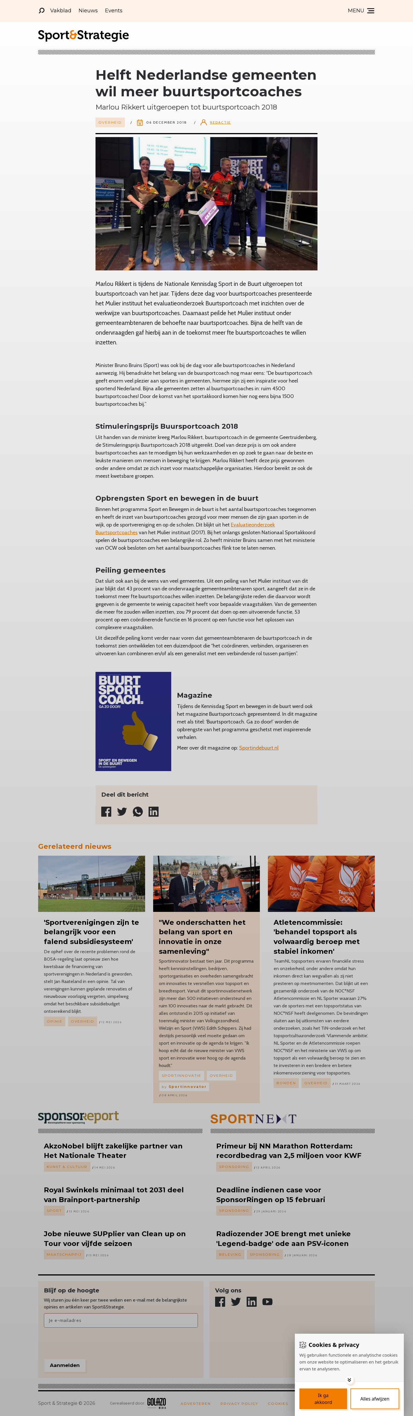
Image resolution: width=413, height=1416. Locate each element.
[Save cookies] (323, 1398)
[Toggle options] (349, 1379)
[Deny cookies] (374, 1398)
